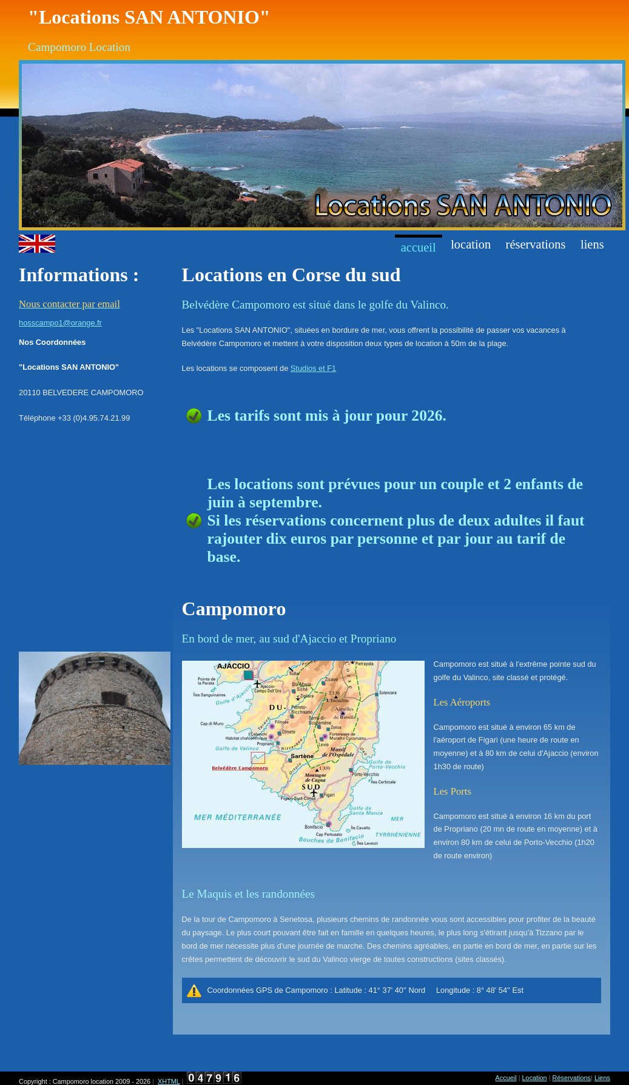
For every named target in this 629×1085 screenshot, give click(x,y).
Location (471, 244)
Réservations (572, 1077)
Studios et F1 (313, 368)
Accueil (418, 247)
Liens (592, 244)
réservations (536, 244)
